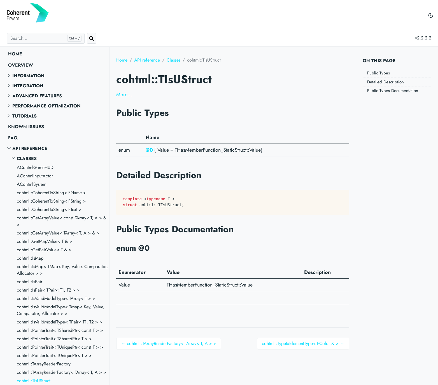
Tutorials (24, 116)
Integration (27, 86)
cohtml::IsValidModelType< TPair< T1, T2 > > (59, 322)
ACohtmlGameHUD (35, 167)
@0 (149, 150)
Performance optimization (46, 106)
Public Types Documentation (392, 91)
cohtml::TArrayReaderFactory (44, 364)
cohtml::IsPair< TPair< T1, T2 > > (48, 290)
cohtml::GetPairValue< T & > (44, 250)
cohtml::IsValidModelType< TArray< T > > (56, 298)
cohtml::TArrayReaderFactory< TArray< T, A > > (61, 372)
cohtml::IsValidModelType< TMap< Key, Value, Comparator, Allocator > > (60, 310)
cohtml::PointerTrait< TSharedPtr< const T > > (60, 330)
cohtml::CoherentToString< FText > (49, 209)
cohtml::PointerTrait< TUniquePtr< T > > (54, 355)
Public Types (378, 73)
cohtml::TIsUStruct (33, 380)
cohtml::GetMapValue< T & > (44, 241)
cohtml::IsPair (29, 281)
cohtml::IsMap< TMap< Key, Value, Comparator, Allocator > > (62, 269)
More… (124, 94)
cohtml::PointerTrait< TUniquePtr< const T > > (60, 347)
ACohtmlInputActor (35, 176)
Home (15, 54)
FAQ (13, 138)
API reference (29, 148)
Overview (20, 65)
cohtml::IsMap (30, 258)
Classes (27, 158)
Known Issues (26, 126)
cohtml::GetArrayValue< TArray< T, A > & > (58, 233)
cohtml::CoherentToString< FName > (51, 192)
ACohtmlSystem (31, 184)
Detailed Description (385, 82)
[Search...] (46, 38)
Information (28, 75)
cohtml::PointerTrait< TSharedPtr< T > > (54, 338)
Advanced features (37, 96)
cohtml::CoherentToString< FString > (51, 201)
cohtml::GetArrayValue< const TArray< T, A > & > (61, 221)
